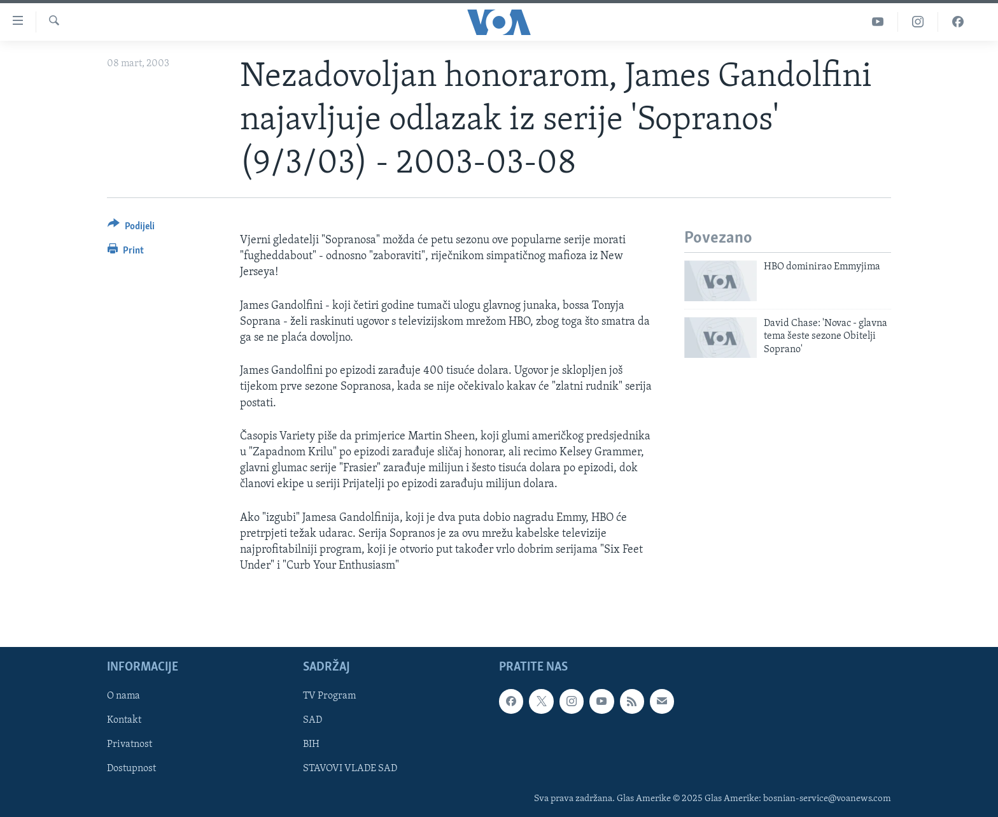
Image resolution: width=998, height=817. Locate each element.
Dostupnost (131, 769)
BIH (311, 745)
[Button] (131, 228)
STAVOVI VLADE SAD (350, 769)
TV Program (329, 697)
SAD (312, 721)
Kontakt (124, 721)
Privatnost (129, 745)
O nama (123, 697)
